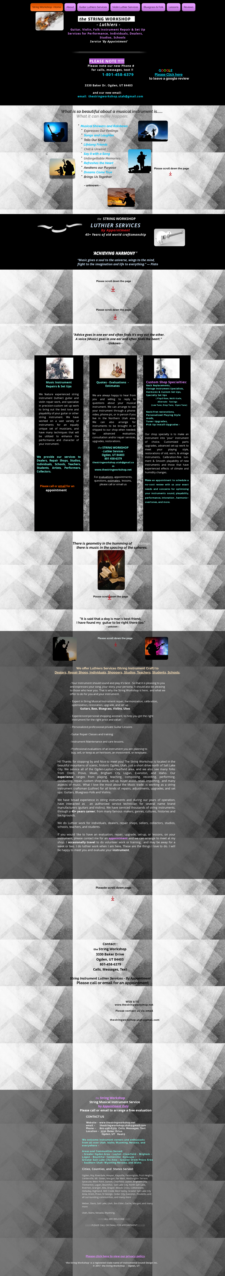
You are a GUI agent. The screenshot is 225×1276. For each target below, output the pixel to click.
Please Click (169, 74)
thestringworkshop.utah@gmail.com (115, 96)
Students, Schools (166, 672)
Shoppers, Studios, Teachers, (129, 672)
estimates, (114, 480)
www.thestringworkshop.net (113, 469)
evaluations (106, 477)
